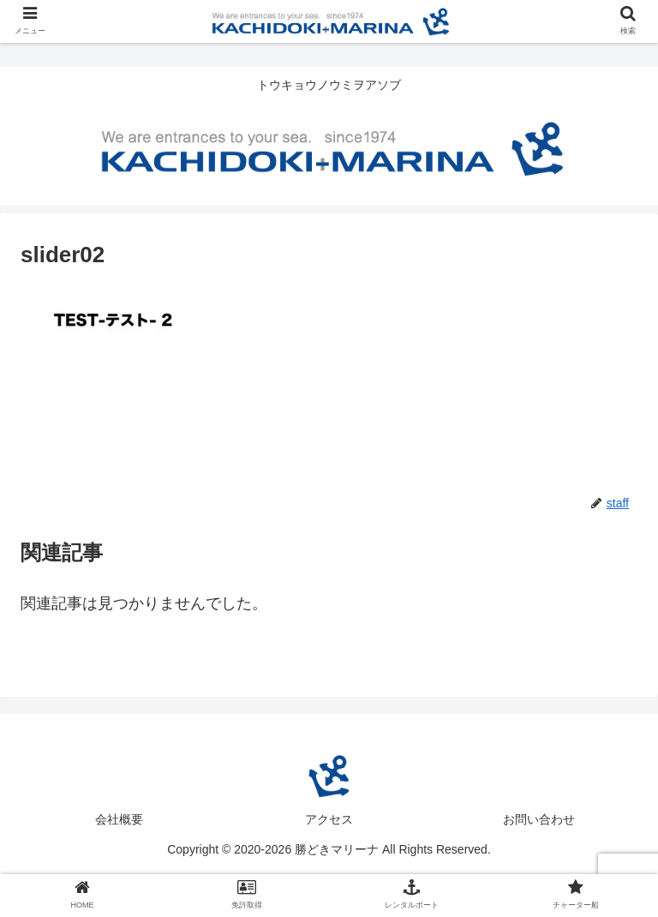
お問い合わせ (539, 819)
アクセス (329, 819)
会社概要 (119, 819)
